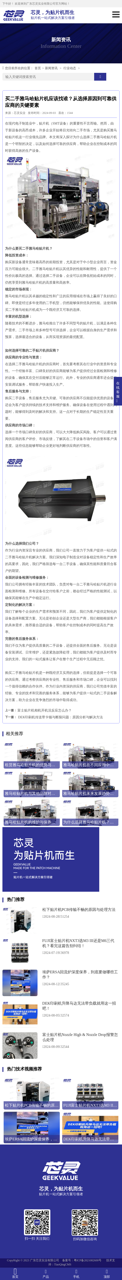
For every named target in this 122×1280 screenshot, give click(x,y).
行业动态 (69, 68)
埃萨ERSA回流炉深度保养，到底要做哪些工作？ (80, 974)
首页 (38, 68)
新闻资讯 (51, 68)
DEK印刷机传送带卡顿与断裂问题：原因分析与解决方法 (60, 717)
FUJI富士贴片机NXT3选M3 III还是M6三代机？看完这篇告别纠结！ (78, 943)
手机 (76, 1274)
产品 (45, 1274)
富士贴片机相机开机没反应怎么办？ (44, 710)
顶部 (107, 1274)
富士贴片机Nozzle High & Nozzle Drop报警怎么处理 (80, 1037)
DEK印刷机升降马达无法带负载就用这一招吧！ (79, 1005)
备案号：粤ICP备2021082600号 (82, 1260)
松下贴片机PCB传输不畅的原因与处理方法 (78, 909)
